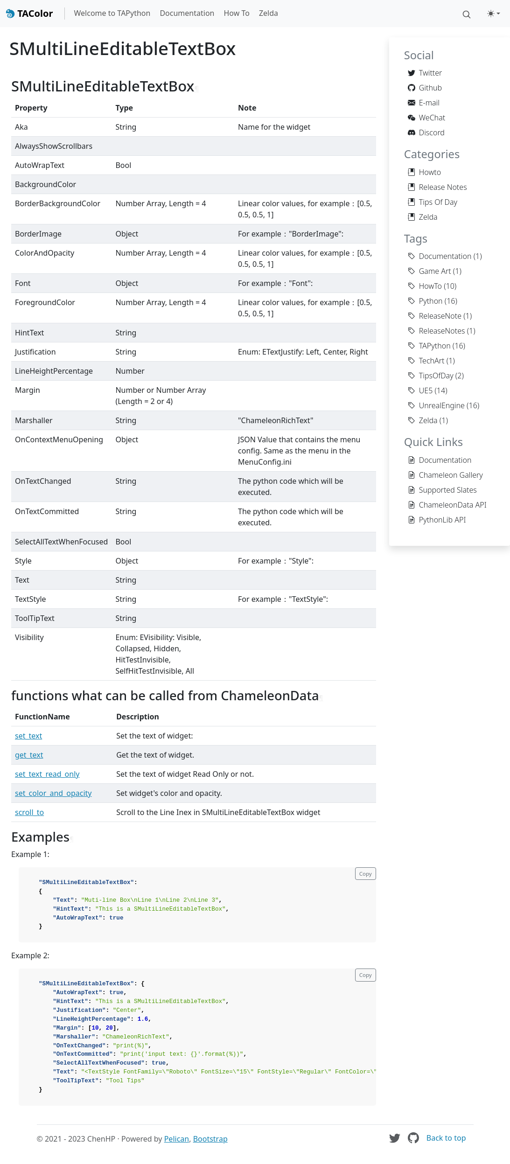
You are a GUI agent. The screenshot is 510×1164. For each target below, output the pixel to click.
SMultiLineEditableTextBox (122, 48)
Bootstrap (210, 1139)
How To (236, 13)
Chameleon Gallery (445, 475)
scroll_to (29, 812)
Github (425, 88)
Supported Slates (442, 490)
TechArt (426, 360)
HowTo (425, 286)
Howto (424, 172)
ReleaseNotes (436, 331)
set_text (28, 736)
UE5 (420, 390)
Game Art (429, 271)
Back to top (446, 1138)
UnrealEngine (436, 405)
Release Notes (437, 187)
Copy (365, 873)
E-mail (424, 103)
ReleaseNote (434, 316)
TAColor (29, 13)
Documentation (187, 13)
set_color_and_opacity (53, 793)
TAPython (429, 346)
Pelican (176, 1139)
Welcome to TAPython (112, 13)
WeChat (426, 117)
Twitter (425, 73)
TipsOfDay (431, 375)
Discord (426, 132)
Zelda (268, 13)
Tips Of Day (432, 202)
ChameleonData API (447, 505)
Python (425, 301)
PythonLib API (437, 520)
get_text (29, 755)
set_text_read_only (47, 774)
